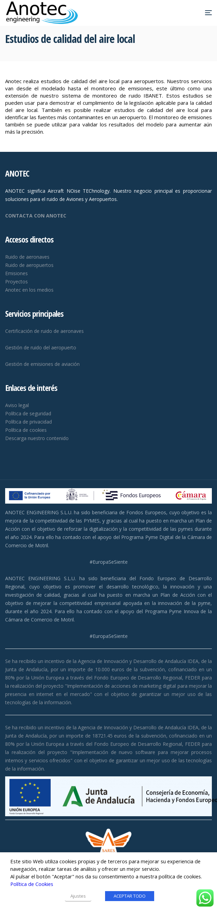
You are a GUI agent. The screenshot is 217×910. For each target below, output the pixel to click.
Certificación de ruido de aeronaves (44, 331)
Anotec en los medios (29, 290)
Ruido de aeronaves (27, 257)
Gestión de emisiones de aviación (42, 364)
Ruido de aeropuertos (29, 265)
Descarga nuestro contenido (37, 438)
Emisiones (16, 273)
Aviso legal (17, 405)
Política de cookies (26, 430)
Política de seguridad (28, 413)
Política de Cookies (31, 883)
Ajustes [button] (78, 896)
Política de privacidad (28, 421)
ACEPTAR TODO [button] (130, 896)
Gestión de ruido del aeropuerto (40, 347)
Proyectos (16, 281)
